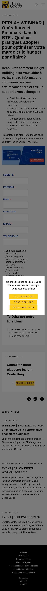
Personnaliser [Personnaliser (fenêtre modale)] (23, 308)
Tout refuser (23, 302)
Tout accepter (23, 297)
